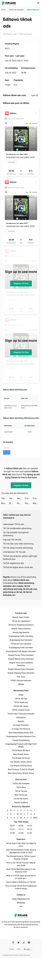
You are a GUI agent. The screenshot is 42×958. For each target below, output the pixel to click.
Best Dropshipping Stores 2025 (21, 733)
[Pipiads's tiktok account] (23, 942)
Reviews (21, 721)
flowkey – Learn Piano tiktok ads (21, 503)
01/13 (21, 829)
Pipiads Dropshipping (21, 740)
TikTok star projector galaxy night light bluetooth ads (20, 557)
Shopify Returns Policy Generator (21, 669)
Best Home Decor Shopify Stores (21, 773)
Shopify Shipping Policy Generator (21, 673)
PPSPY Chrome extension (21, 680)
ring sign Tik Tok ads (12, 539)
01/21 (12, 829)
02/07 (12, 826)
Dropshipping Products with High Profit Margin (20, 745)
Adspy (20, 695)
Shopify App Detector (21, 632)
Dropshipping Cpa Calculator (21, 640)
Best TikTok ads (21, 795)
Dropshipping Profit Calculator (21, 648)
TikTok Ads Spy (21, 699)
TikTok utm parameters (21, 621)
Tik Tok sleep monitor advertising (18, 548)
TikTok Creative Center (21, 710)
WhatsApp (21, 903)
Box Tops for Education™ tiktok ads (5, 503)
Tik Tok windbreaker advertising (17, 528)
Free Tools (21, 677)
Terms (19, 949)
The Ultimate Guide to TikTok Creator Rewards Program (21, 857)
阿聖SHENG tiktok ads (13, 503)
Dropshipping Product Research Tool (21, 736)
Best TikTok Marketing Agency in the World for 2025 (20, 870)
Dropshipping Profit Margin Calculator (21, 651)
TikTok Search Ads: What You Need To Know (21, 844)
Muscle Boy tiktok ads (21, 498)
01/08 (21, 833)
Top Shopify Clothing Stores (21, 766)
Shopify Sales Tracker (21, 617)
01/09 (12, 833)
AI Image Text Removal (21, 729)
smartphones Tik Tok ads (14, 552)
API (21, 906)
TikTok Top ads (21, 791)
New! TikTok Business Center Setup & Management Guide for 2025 (21, 851)
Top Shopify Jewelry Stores (21, 762)
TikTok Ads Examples (21, 784)
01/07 (29, 833)
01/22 (29, 826)
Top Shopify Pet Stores (21, 758)
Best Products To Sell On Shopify (21, 769)
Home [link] (3, 10)
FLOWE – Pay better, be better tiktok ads (29, 498)
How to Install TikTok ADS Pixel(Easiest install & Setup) (21, 887)
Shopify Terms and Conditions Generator (21, 664)
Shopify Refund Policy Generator (21, 659)
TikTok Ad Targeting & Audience (21, 625)
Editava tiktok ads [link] (33, 10)
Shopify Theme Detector (21, 629)
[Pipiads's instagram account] (29, 942)
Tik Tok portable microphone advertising (16, 534)
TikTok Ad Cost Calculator (21, 644)
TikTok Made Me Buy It (21, 750)
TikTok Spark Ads (21, 702)
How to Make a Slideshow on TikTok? (21, 882)
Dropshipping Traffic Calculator (21, 636)
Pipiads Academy (21, 802)
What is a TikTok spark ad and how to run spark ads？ (21, 877)
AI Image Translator (21, 725)
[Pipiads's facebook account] (13, 942)
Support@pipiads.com (21, 899)
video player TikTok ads (13, 524)
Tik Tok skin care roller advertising (18, 544)
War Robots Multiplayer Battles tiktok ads (37, 503)
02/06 (21, 826)
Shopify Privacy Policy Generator (21, 655)
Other (34, 818)
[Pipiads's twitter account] (18, 942)
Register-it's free (21, 283)
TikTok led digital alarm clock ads (18, 567)
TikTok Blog (21, 787)
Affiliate (21, 684)
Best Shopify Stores (21, 754)
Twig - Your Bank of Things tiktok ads (5, 498)
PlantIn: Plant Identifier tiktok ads (13, 498)
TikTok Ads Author (21, 799)
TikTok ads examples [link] (16, 10)
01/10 (29, 829)
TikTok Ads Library (21, 706)
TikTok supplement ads (13, 563)
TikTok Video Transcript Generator (21, 714)
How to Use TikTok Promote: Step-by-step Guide (21, 864)
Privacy (11, 949)
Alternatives (21, 717)
